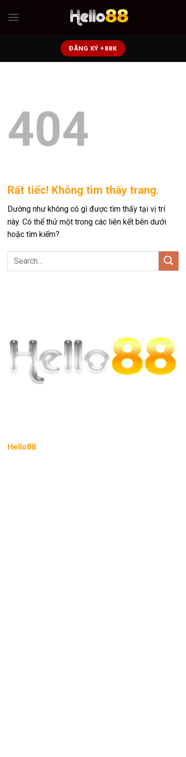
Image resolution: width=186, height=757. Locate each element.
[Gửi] (169, 261)
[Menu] (13, 17)
